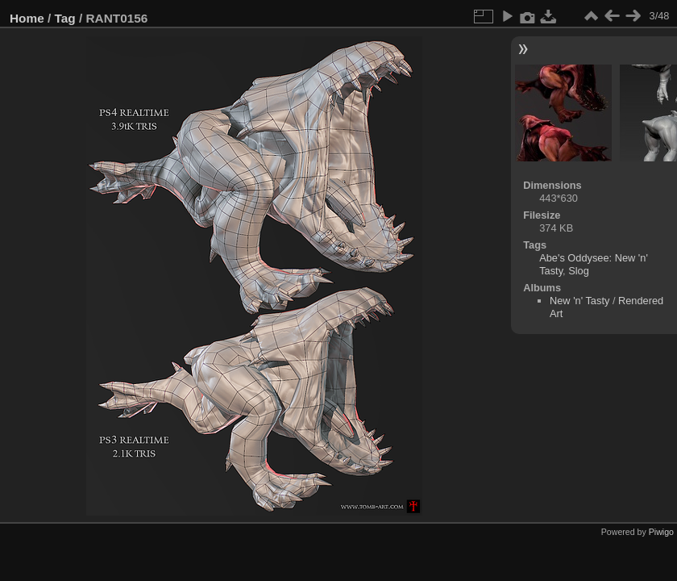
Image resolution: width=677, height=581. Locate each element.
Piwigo (661, 532)
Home (27, 18)
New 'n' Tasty (579, 301)
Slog (578, 271)
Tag (65, 18)
